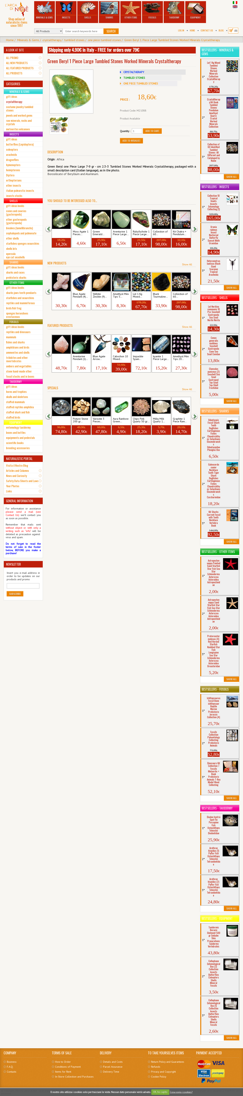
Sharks (109, 10)
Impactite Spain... (138, 358)
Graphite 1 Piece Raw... (180, 420)
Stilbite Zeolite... (58, 295)
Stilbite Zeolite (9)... (100, 295)
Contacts (11, 1071)
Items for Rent (63, 1071)
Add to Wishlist (131, 140)
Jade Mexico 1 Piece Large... (61, 233)
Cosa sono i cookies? (181, 1092)
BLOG (221, 30)
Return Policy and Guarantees (167, 1061)
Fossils (152, 10)
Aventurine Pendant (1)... (80, 358)
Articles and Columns (17, 470)
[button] (50, 229)
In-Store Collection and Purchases (74, 1076)
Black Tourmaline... (160, 295)
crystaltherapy (52, 40)
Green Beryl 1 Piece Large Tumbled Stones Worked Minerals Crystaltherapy (172, 40)
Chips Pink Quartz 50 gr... (141, 420)
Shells (88, 10)
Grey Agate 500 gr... (59, 420)
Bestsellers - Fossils (215, 689)
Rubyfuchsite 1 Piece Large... (141, 233)
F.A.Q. (10, 1066)
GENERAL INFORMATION (19, 501)
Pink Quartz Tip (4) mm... (60, 358)
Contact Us (207, 30)
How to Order (63, 1061)
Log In (181, 30)
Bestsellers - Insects (215, 187)
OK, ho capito (160, 1092)
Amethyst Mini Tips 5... (121, 295)
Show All (187, 264)
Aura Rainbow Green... (121, 420)
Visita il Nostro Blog (17, 465)
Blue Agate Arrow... (99, 358)
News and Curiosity (16, 476)
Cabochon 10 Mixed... (120, 358)
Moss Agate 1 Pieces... (80, 233)
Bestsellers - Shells (214, 298)
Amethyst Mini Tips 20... (181, 358)
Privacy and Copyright (163, 1071)
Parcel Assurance (112, 1066)
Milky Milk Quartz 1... (159, 420)
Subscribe (15, 594)
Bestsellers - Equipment (217, 918)
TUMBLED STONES (134, 78)
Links (9, 491)
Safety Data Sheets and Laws (22, 481)
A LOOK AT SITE (15, 50)
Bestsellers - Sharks (215, 411)
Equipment (196, 10)
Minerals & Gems (44, 10)
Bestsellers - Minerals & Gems (218, 52)
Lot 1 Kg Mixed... (137, 295)
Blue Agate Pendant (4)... (80, 295)
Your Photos (12, 486)
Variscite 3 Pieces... (98, 420)
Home (192, 30)
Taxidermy (174, 10)
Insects (66, 10)
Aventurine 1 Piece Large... (121, 233)
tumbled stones (74, 40)
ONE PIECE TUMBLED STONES (140, 83)
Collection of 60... (160, 233)
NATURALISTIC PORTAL (19, 459)
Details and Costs (113, 1061)
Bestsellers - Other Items (218, 552)
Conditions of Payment (68, 1066)
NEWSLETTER (13, 564)
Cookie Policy (158, 1076)
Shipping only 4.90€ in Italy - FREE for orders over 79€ (94, 50)
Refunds (155, 1066)
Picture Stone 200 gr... (80, 420)
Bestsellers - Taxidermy (217, 808)
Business (12, 1061)
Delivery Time (111, 1071)
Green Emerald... (98, 233)
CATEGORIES (13, 84)
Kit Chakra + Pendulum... (179, 233)
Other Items (131, 10)
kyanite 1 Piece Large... (161, 358)
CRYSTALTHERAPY (133, 72)
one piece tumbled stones (104, 40)
